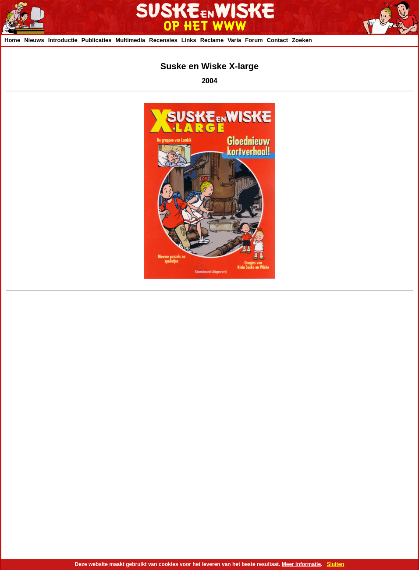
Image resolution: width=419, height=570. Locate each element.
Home (12, 40)
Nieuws (34, 40)
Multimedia (130, 40)
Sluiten (335, 564)
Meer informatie (301, 564)
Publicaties (97, 40)
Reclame (212, 40)
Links (188, 40)
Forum (254, 40)
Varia (234, 40)
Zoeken (302, 40)
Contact (277, 40)
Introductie (63, 40)
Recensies (163, 40)
